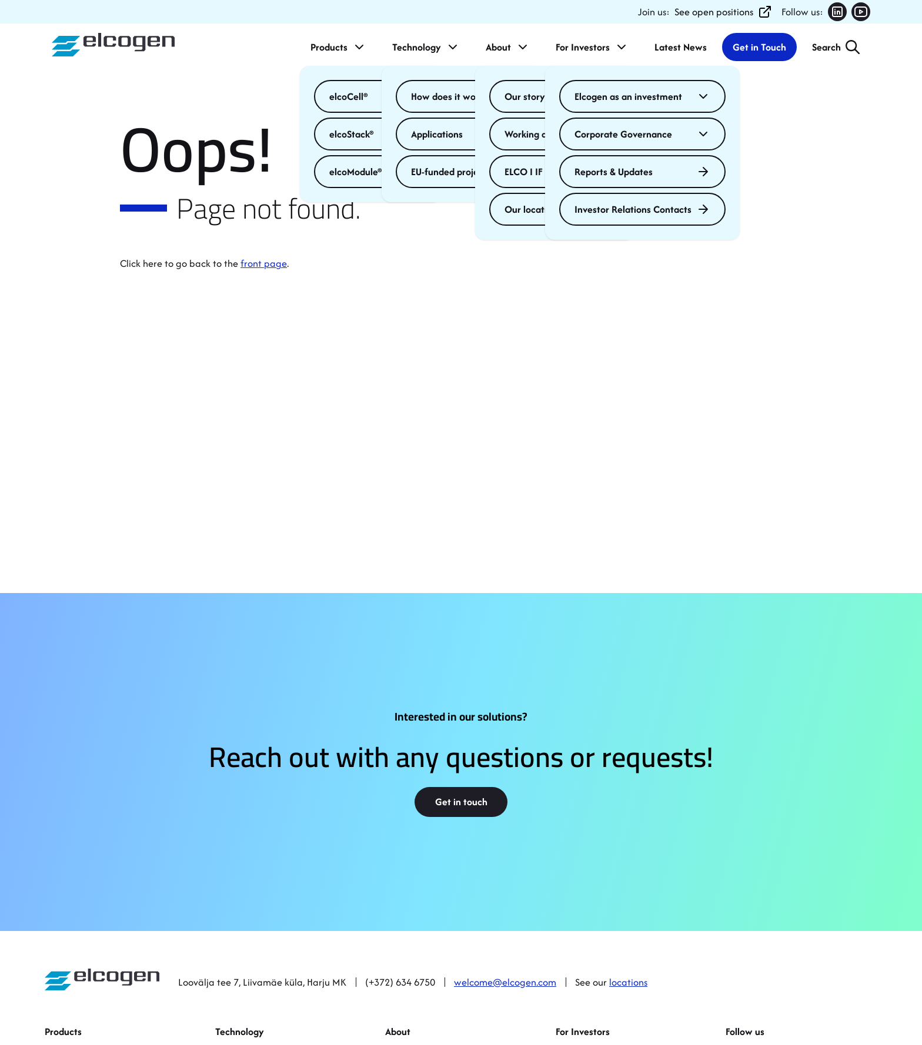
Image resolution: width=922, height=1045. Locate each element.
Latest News (680, 47)
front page (263, 263)
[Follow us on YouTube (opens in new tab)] (860, 11)
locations (628, 982)
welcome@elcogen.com (505, 982)
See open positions (723, 12)
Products (338, 47)
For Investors (592, 47)
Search (826, 47)
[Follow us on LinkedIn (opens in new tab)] (837, 11)
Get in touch (461, 802)
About (508, 47)
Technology (426, 47)
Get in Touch (759, 47)
